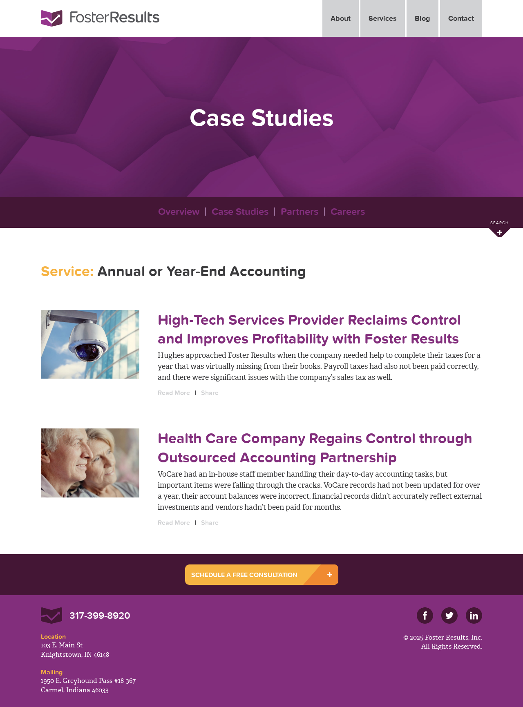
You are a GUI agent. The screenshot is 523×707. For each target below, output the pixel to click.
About (341, 18)
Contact (461, 18)
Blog (422, 18)
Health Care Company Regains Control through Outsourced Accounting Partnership (315, 447)
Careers (348, 211)
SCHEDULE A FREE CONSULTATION (244, 575)
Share (210, 392)
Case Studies (240, 211)
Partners (299, 211)
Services (383, 18)
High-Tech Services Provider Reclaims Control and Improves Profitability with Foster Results (309, 329)
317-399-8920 (99, 615)
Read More (174, 392)
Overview (178, 211)
